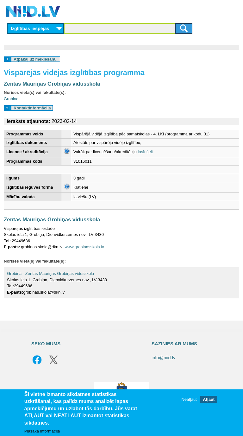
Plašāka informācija (42, 431)
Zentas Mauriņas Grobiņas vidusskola (52, 84)
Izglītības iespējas (30, 28)
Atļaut (209, 399)
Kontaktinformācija (32, 108)
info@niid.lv (163, 357)
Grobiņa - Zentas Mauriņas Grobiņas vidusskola (50, 273)
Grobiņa (11, 98)
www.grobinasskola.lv (84, 246)
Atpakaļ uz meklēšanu (35, 59)
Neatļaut (188, 399)
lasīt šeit (145, 151)
